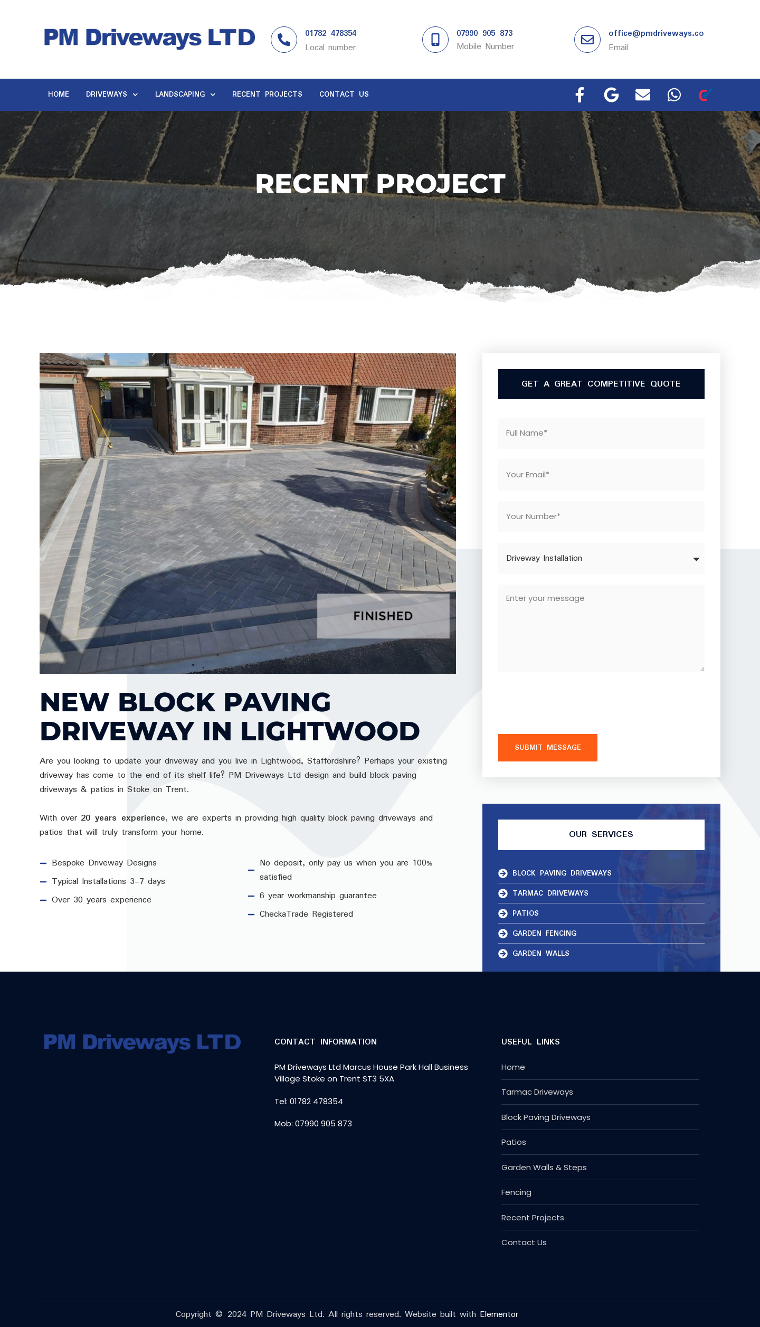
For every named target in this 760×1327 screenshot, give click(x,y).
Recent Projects (267, 94)
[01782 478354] (284, 39)
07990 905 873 (484, 33)
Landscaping (185, 95)
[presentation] (578, 702)
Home (58, 94)
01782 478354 (330, 33)
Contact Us (344, 94)
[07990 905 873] (435, 39)
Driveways (112, 95)
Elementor (499, 1314)
